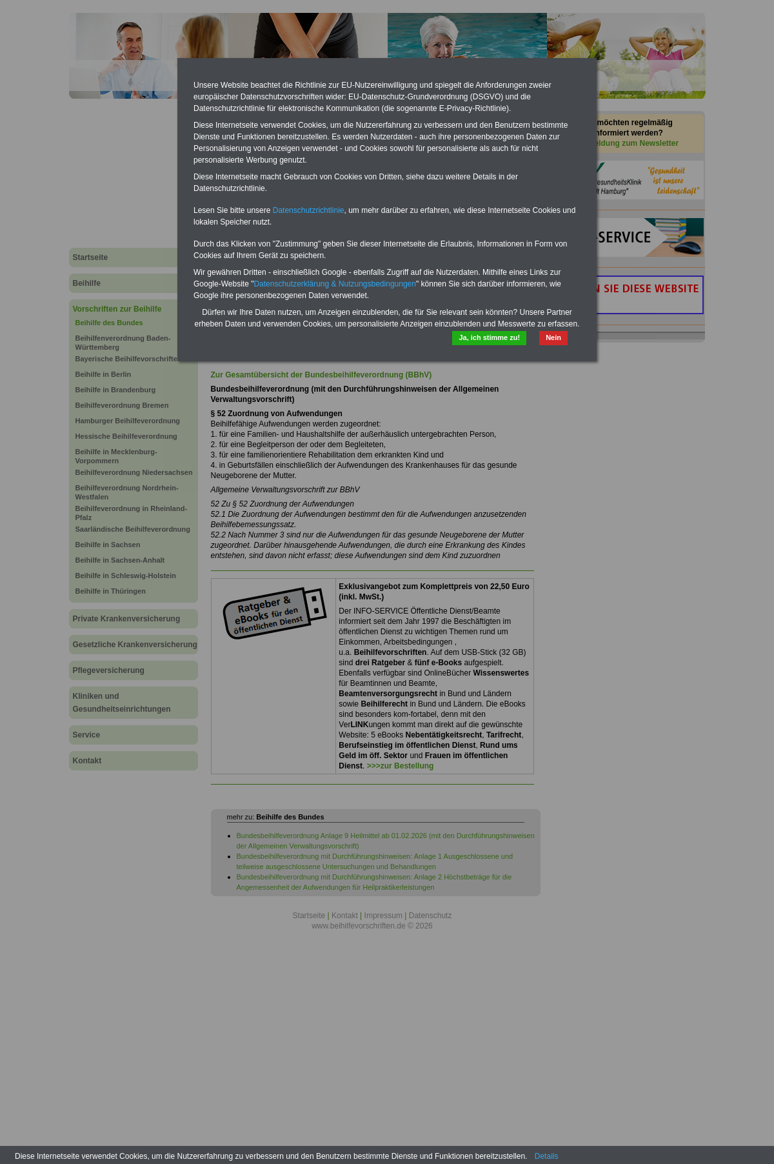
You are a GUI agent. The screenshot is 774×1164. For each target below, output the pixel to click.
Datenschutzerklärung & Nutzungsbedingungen (334, 283)
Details (547, 1156)
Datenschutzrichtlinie (308, 210)
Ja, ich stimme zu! (489, 337)
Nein (553, 337)
